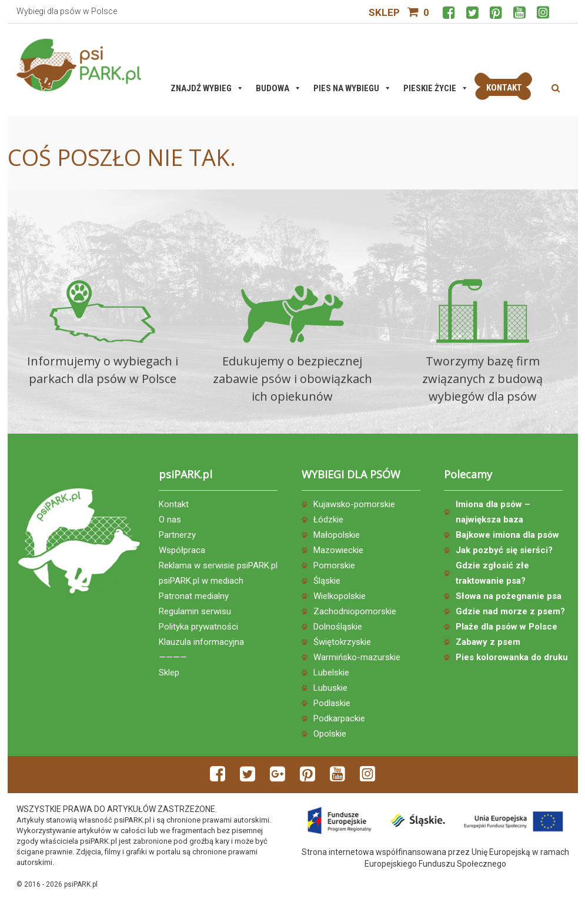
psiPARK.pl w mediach (201, 580)
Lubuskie (330, 688)
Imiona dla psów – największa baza (493, 512)
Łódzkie (328, 519)
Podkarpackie (339, 718)
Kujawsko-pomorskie (354, 504)
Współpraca (182, 550)
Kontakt (174, 504)
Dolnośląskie (337, 626)
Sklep (384, 12)
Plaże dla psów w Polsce (506, 626)
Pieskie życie (436, 88)
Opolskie (329, 733)
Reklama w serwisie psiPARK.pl (218, 565)
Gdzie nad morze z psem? (510, 611)
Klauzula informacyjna (201, 642)
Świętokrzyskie (342, 642)
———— (173, 657)
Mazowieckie (338, 550)
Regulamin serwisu (195, 611)
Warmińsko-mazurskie (356, 657)
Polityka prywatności (198, 626)
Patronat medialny (194, 596)
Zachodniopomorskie (354, 611)
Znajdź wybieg (207, 88)
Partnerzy (177, 535)
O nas (170, 519)
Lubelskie (331, 672)
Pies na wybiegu (352, 88)
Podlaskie (331, 703)
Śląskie (326, 580)
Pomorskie (334, 565)
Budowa (279, 88)
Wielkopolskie (339, 596)
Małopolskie (336, 535)
